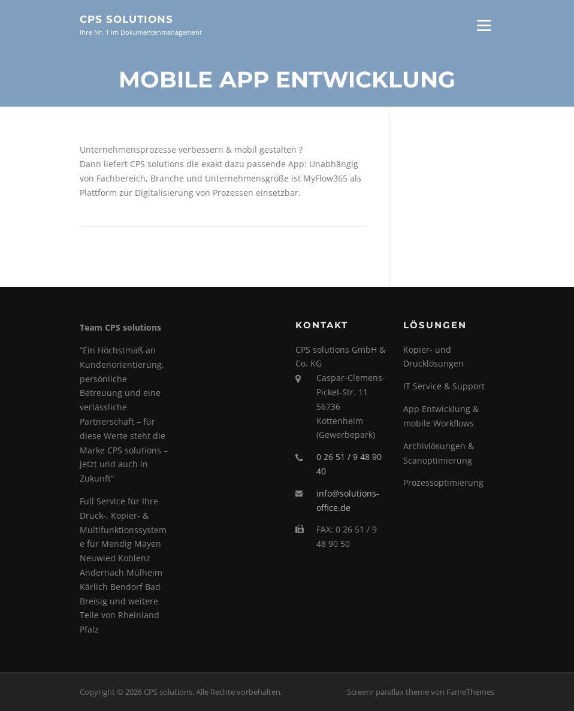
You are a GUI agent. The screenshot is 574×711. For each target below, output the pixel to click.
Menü (483, 25)
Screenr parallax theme (388, 691)
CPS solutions (126, 19)
